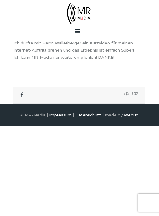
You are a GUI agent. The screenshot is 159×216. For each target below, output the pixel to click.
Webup (131, 114)
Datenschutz (88, 114)
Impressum (60, 114)
